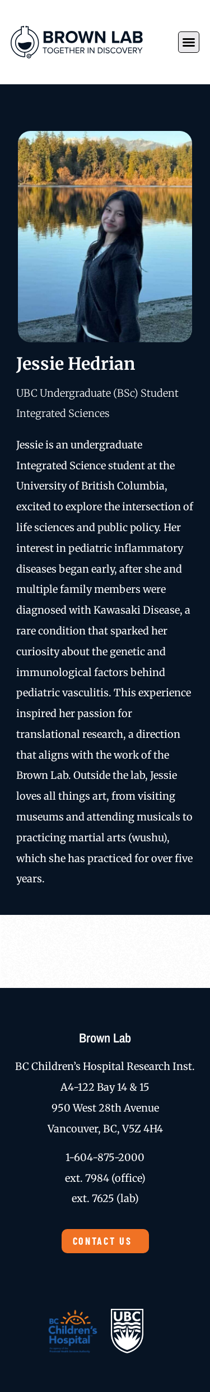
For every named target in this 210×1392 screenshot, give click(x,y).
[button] (188, 42)
